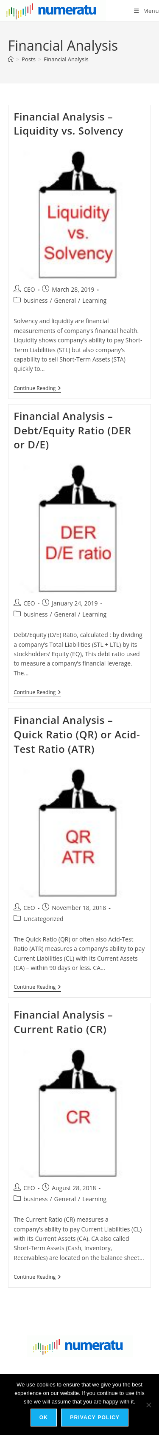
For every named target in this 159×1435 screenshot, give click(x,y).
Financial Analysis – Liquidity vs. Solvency (68, 123)
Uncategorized (43, 919)
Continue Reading (37, 388)
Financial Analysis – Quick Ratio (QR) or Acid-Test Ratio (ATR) (77, 734)
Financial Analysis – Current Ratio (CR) (63, 1021)
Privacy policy (95, 1418)
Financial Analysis (66, 59)
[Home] (11, 59)
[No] (148, 1405)
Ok (43, 1418)
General (65, 300)
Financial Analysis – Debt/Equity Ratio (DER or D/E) (72, 430)
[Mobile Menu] (146, 10)
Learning (94, 300)
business (35, 300)
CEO (29, 289)
